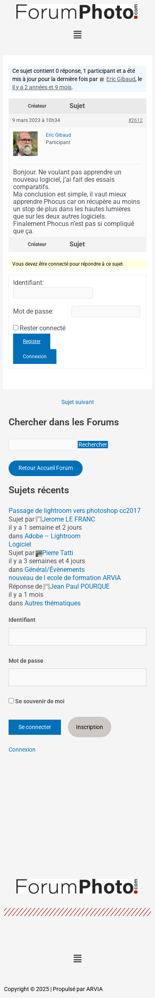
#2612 (135, 120)
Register (31, 341)
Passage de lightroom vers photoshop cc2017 (75, 511)
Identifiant (22, 619)
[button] (77, 35)
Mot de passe (26, 660)
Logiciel (20, 544)
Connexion (35, 356)
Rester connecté (42, 328)
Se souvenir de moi (37, 701)
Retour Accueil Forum (45, 468)
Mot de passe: (33, 311)
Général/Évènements (55, 570)
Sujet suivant (77, 402)
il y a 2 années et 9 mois (42, 87)
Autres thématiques (53, 603)
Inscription (89, 727)
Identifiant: (28, 283)
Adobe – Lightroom (53, 536)
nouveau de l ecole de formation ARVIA (65, 578)
